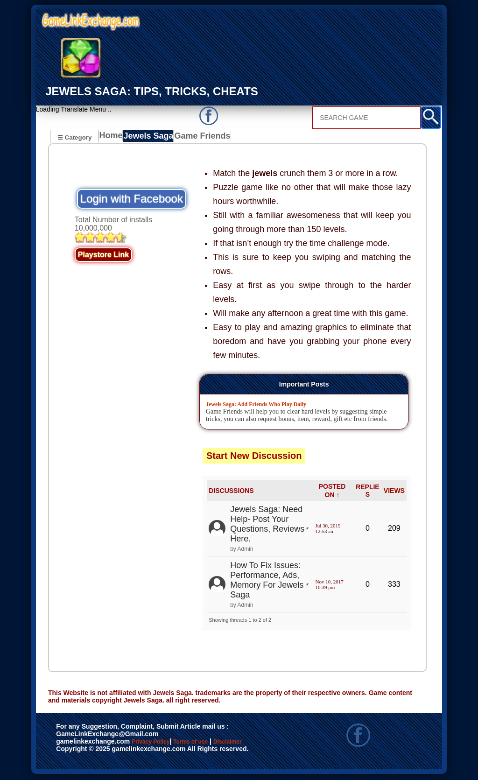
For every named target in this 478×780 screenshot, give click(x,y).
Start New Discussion (254, 457)
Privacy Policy (160, 743)
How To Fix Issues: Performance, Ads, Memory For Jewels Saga (266, 581)
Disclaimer (77, 753)
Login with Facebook (131, 200)
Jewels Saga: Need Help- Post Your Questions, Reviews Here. (267, 525)
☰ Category (74, 137)
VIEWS (394, 492)
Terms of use (218, 743)
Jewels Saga (151, 138)
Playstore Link (103, 256)
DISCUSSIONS (231, 492)
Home (113, 138)
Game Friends (203, 138)
